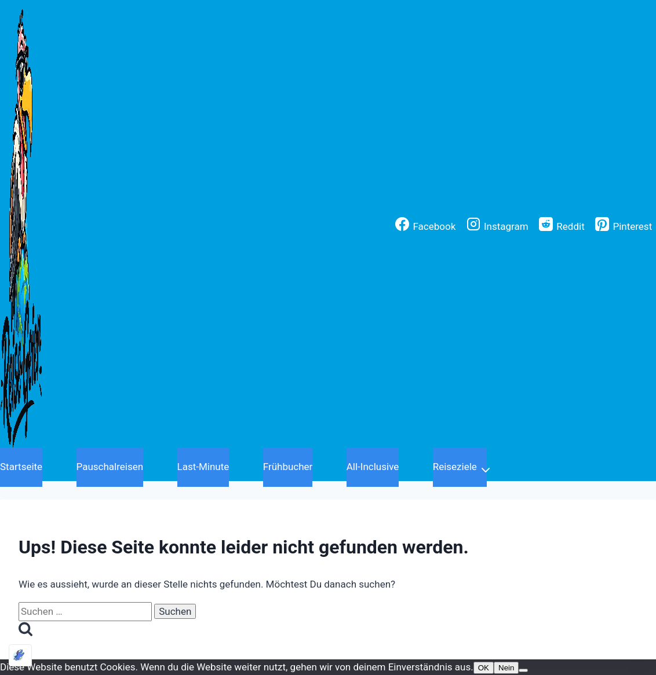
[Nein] (523, 670)
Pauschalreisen (110, 466)
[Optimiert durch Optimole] (20, 655)
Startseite (21, 466)
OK (483, 667)
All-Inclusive (373, 466)
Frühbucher (288, 466)
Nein (506, 667)
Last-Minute (203, 466)
